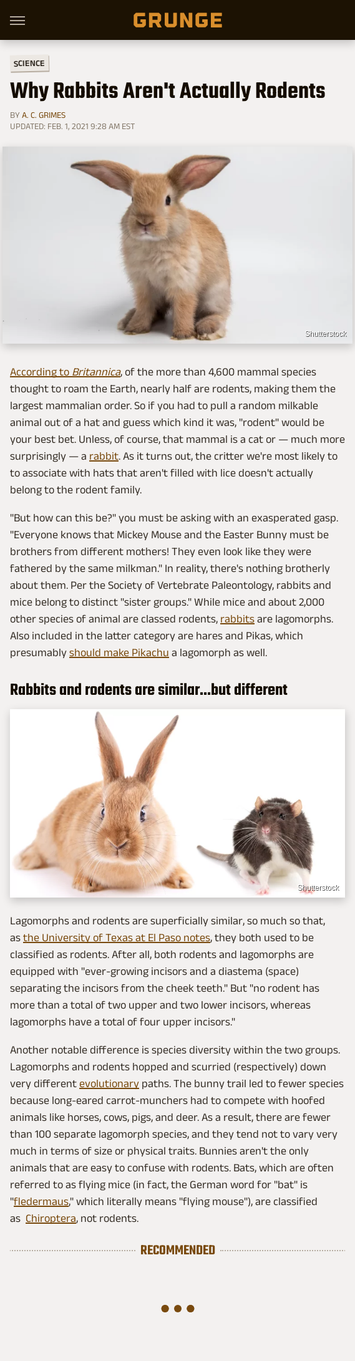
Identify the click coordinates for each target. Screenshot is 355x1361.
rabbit (104, 456)
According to (65, 372)
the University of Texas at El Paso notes (116, 937)
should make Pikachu (119, 652)
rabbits (237, 619)
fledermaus (41, 1201)
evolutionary (109, 1083)
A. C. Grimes (44, 115)
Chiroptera (51, 1218)
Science (29, 62)
